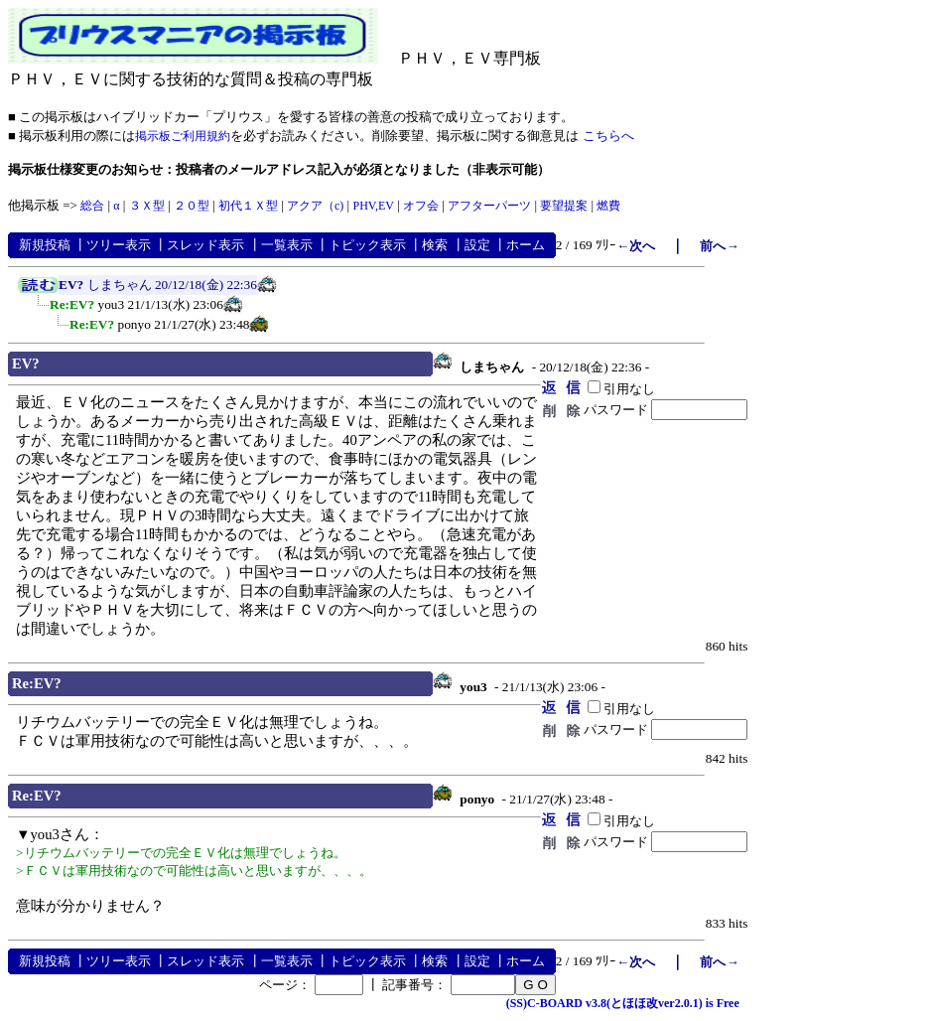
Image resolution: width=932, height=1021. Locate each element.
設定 (477, 244)
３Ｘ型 (147, 206)
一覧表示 (287, 244)
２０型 (191, 206)
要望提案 (564, 206)
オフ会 (421, 206)
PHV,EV (372, 206)
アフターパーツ (489, 206)
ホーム (525, 244)
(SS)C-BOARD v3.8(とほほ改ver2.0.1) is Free (622, 1003)
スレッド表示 (205, 244)
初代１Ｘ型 (248, 206)
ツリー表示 (118, 244)
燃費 (608, 206)
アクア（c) (315, 206)
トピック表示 (367, 244)
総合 (92, 206)
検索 (435, 244)
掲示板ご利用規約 (182, 136)
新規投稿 (44, 244)
